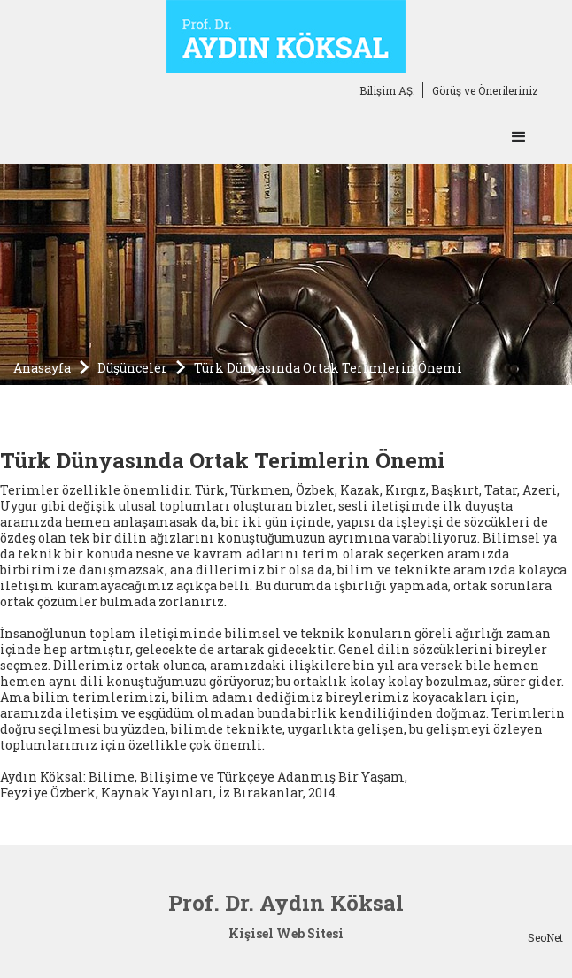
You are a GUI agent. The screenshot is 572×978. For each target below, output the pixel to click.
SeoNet (545, 937)
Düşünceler (132, 367)
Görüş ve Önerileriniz (485, 90)
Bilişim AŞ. (387, 90)
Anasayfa (42, 367)
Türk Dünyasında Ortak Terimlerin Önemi (328, 367)
